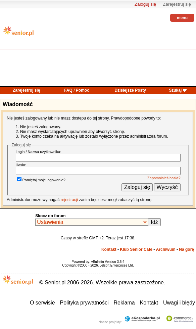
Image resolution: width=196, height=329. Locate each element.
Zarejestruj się (177, 4)
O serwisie (42, 303)
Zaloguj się (145, 4)
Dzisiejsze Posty (130, 90)
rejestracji (69, 199)
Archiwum (166, 249)
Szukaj (175, 90)
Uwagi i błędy (179, 303)
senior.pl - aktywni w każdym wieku (18, 33)
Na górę (186, 249)
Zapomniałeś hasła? (163, 178)
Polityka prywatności (84, 303)
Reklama (124, 303)
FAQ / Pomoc (76, 90)
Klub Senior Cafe (136, 249)
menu (182, 17)
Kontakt (108, 249)
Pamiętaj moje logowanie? (41, 180)
